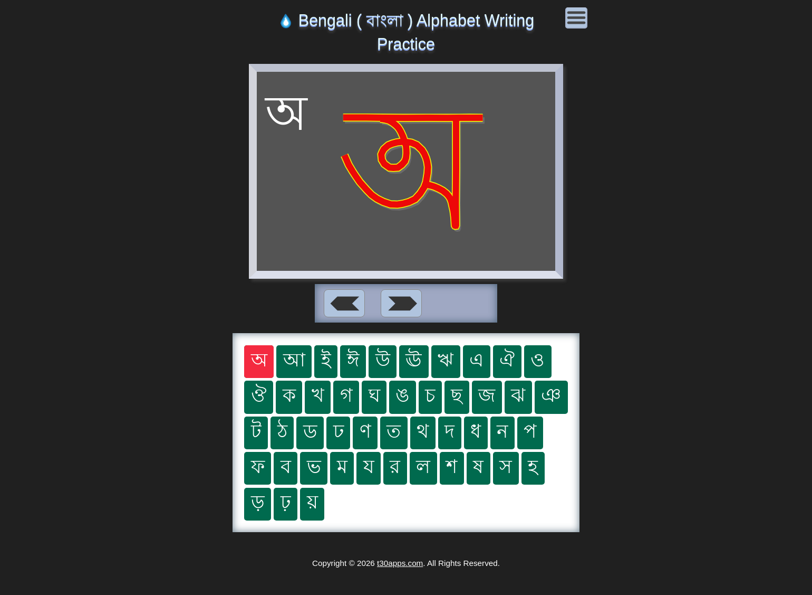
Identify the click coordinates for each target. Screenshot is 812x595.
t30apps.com (400, 563)
